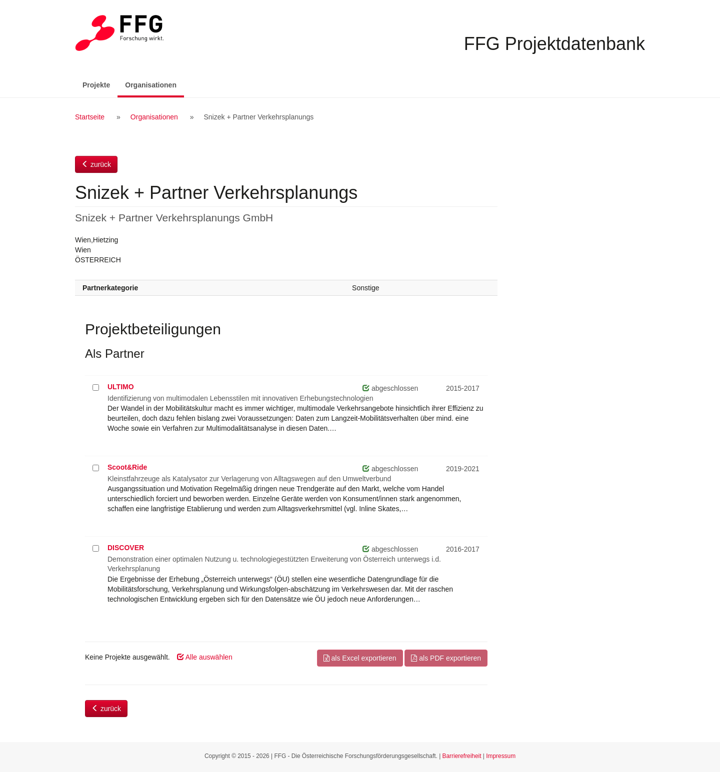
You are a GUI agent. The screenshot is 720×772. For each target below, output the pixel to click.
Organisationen (154, 84)
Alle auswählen (204, 657)
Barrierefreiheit (462, 756)
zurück (96, 164)
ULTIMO (121, 387)
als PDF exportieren (446, 658)
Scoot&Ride (127, 467)
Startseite (89, 117)
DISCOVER (126, 548)
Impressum (501, 756)
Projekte (96, 85)
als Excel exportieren (360, 658)
